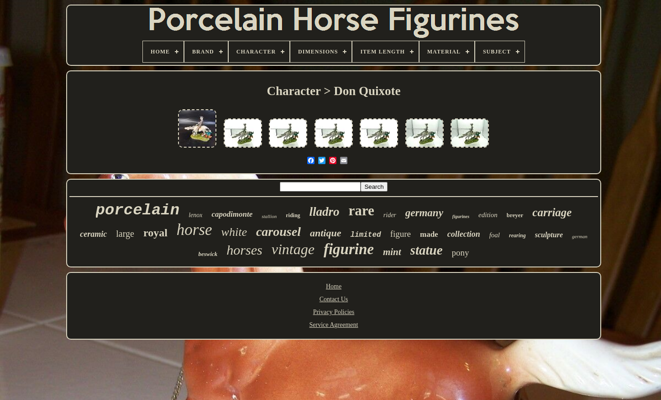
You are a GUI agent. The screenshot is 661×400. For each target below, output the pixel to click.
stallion (269, 216)
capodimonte (231, 214)
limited (365, 235)
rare (361, 211)
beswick (207, 254)
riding (293, 215)
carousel (278, 231)
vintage (293, 249)
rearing (517, 235)
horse (194, 230)
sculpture (549, 235)
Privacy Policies (334, 312)
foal (494, 235)
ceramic (93, 234)
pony (460, 252)
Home (333, 286)
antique (325, 233)
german (580, 236)
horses (244, 249)
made (429, 234)
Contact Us (334, 299)
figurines (460, 216)
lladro (325, 212)
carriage (552, 212)
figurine (349, 249)
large (125, 234)
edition (488, 215)
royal (155, 233)
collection (463, 234)
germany (424, 213)
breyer (515, 215)
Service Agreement (334, 324)
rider (389, 215)
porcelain (138, 210)
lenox (195, 215)
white (234, 232)
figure (400, 234)
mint (392, 251)
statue (426, 250)
